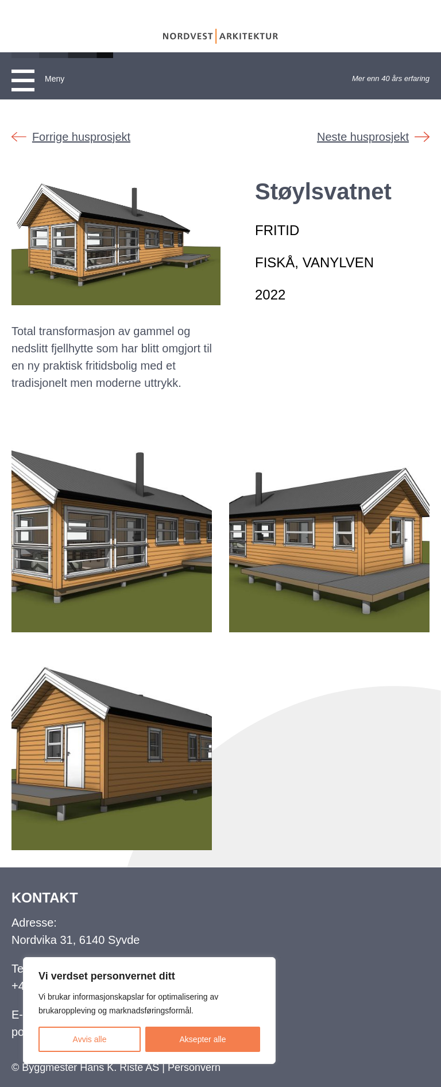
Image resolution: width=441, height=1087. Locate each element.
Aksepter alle (203, 1039)
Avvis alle (90, 1039)
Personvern (194, 1067)
